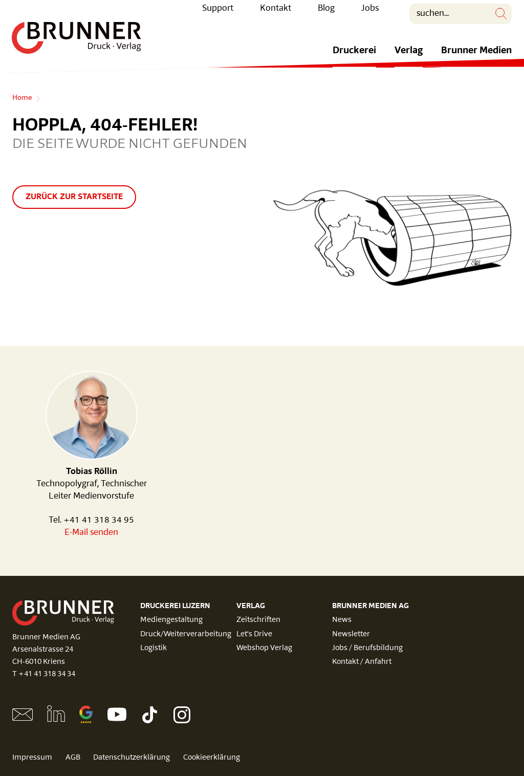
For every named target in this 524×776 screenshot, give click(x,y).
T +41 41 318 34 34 (43, 674)
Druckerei (354, 58)
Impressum (32, 758)
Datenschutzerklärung (133, 758)
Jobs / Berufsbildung (367, 648)
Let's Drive (254, 634)
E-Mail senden (91, 532)
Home (22, 98)
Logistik (153, 648)
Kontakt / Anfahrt (361, 662)
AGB (73, 758)
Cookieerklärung (213, 758)
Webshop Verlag (264, 648)
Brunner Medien (476, 58)
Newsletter (351, 634)
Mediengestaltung (171, 620)
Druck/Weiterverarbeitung (185, 634)
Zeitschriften (258, 620)
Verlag (409, 58)
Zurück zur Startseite (74, 197)
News (342, 620)
